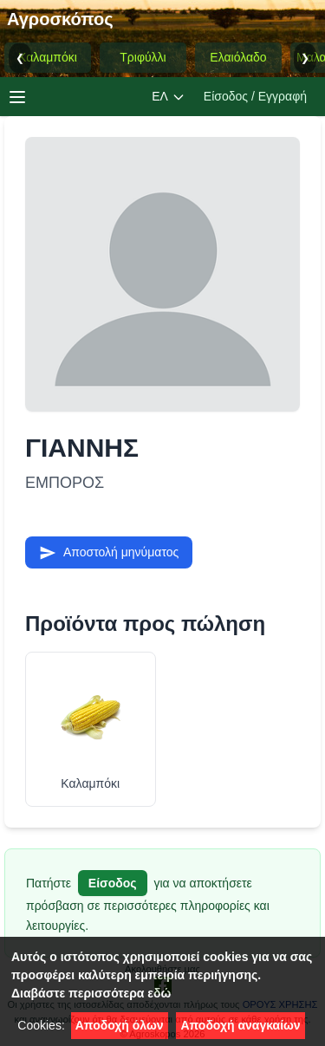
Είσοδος (112, 883)
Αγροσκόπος (60, 19)
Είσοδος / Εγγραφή (255, 96)
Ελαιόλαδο (238, 57)
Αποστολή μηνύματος (109, 553)
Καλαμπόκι (47, 57)
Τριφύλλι (143, 57)
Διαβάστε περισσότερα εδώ (91, 993)
